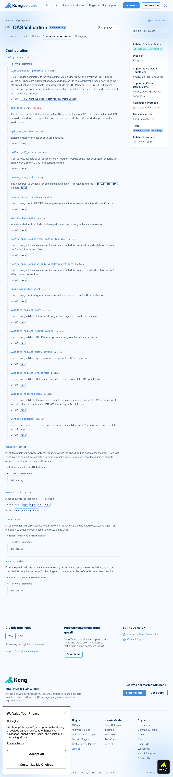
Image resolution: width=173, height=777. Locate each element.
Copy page (105, 27)
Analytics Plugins (81, 729)
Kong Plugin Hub (22, 20)
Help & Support (146, 753)
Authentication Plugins (84, 734)
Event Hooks (145, 141)
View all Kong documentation (21, 651)
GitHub (141, 734)
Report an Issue (35, 644)
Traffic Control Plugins (84, 744)
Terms (72, 772)
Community (144, 725)
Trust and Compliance (104, 772)
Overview (10, 36)
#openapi (157, 130)
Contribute (73, 654)
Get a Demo (131, 5)
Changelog (81, 36)
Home (8, 20)
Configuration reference (57, 36)
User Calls (143, 744)
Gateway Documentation (148, 49)
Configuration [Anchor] (16, 51)
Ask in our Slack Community (140, 634)
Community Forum (147, 729)
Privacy (84, 772)
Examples (24, 36)
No (21, 636)
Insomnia (109, 729)
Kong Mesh (111, 734)
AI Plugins (77, 725)
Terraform (110, 739)
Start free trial (134, 692)
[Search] (47, 5)
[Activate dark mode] (166, 5)
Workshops (144, 748)
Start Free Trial (151, 5)
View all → (77, 748)
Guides (36, 36)
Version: (136, 30)
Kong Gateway (113, 725)
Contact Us (144, 758)
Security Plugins (80, 739)
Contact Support (133, 639)
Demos (142, 739)
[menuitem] (68, 5)
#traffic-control (141, 130)
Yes (10, 636)
